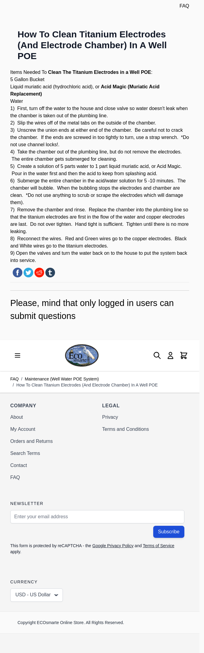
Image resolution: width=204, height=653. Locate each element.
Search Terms (25, 453)
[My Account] (170, 355)
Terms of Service (158, 545)
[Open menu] (17, 355)
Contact (18, 465)
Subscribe (169, 531)
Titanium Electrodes (96, 72)
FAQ (184, 5)
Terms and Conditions (125, 429)
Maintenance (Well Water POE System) (62, 379)
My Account (22, 429)
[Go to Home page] (81, 355)
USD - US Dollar (37, 595)
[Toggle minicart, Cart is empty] (183, 355)
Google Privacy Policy (113, 545)
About (16, 417)
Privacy (110, 417)
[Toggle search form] (157, 355)
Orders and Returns (31, 441)
